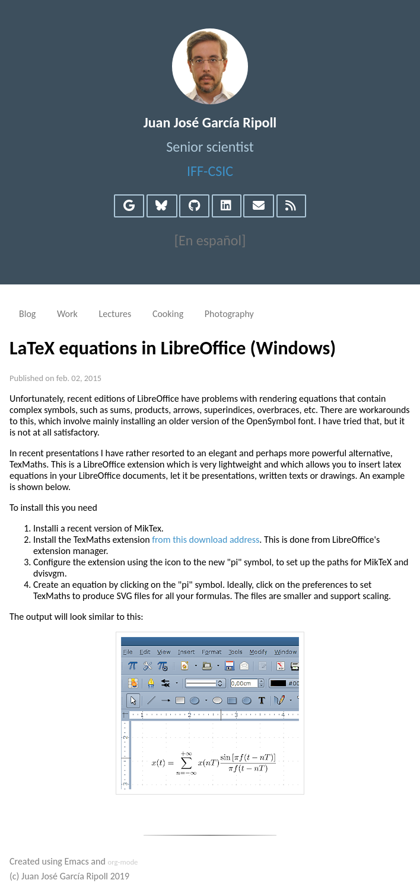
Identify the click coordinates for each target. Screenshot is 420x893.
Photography (229, 313)
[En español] (210, 240)
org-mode (122, 861)
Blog (27, 313)
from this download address (205, 539)
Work (67, 313)
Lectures (114, 313)
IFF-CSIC (210, 171)
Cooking (167, 313)
